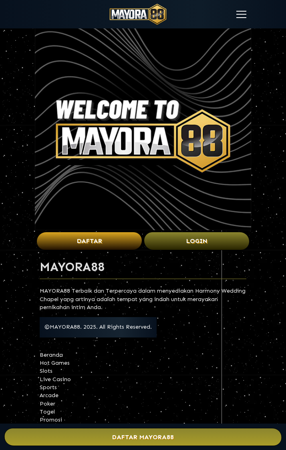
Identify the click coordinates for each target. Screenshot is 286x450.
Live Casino (55, 379)
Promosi (51, 419)
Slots (46, 371)
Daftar (89, 241)
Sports (48, 387)
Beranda (51, 355)
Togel (47, 411)
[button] (241, 14)
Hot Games (55, 363)
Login (196, 241)
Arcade (49, 395)
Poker (47, 403)
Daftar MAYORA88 (143, 437)
